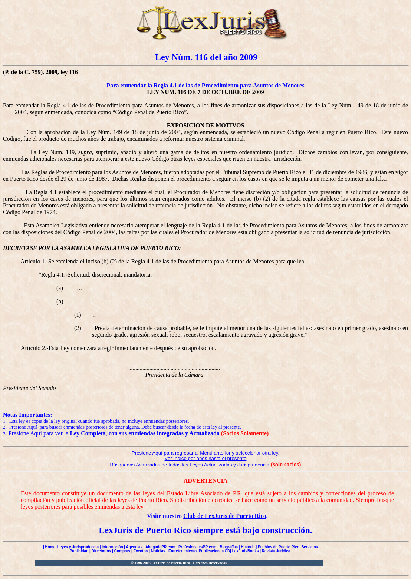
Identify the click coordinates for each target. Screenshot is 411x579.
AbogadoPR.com (160, 547)
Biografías (229, 547)
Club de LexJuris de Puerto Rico (224, 516)
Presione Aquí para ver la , (114, 433)
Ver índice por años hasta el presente (206, 458)
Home (50, 547)
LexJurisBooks (245, 551)
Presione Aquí (24, 427)
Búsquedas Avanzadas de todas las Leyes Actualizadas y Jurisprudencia (190, 464)
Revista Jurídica (276, 551)
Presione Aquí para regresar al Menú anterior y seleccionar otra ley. (205, 453)
